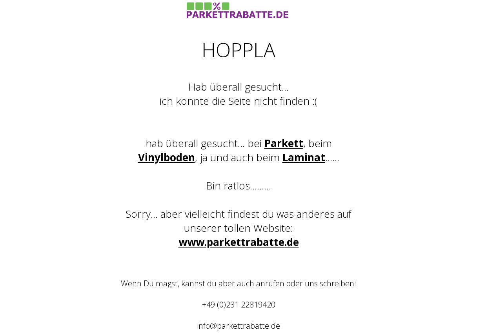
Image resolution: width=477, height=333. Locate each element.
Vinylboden (166, 157)
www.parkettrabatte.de (238, 242)
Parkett (283, 143)
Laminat (303, 157)
